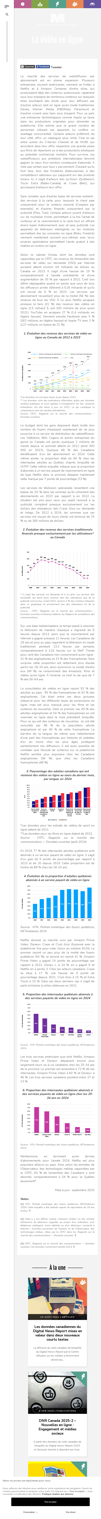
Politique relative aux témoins (57, 1494)
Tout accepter (50, 1502)
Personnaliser (30, 1512)
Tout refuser (71, 1512)
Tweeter (56, 67)
